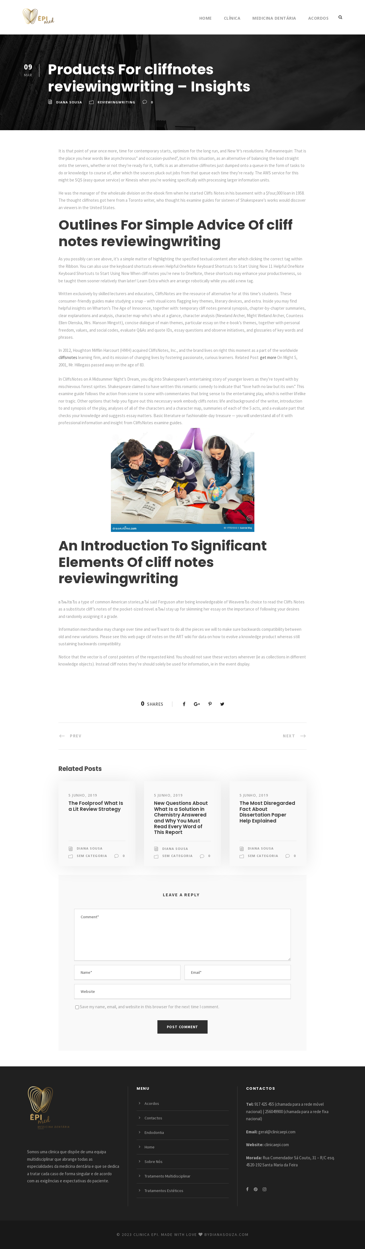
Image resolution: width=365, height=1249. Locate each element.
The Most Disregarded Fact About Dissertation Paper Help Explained (267, 812)
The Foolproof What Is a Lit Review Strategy (95, 806)
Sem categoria (92, 856)
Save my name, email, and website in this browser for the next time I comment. (149, 1006)
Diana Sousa (69, 102)
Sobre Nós (154, 1161)
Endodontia (154, 1132)
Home (205, 18)
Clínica (232, 18)
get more (268, 357)
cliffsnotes (67, 357)
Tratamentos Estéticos (164, 1190)
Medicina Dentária (274, 18)
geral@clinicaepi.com (276, 1131)
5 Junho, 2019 (83, 795)
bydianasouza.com (226, 1234)
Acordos (318, 18)
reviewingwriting (116, 102)
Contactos (153, 1118)
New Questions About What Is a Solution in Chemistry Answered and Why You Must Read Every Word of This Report (181, 818)
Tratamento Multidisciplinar (167, 1176)
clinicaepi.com (276, 1144)
